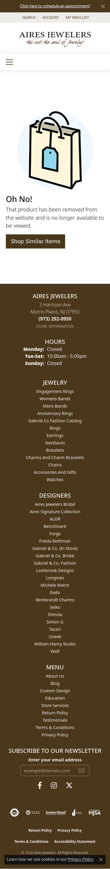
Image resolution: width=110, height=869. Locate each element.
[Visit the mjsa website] (94, 812)
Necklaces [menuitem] (55, 443)
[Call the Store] (55, 319)
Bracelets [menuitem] (55, 450)
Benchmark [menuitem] (55, 526)
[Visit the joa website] (77, 812)
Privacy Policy (55, 735)
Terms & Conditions (54, 727)
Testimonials (55, 720)
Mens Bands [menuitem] (55, 406)
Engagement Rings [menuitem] (55, 391)
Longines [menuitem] (55, 578)
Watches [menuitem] (55, 479)
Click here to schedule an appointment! (55, 6)
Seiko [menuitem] (55, 607)
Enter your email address (55, 760)
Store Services (55, 705)
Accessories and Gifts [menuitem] (55, 472)
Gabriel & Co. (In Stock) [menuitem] (55, 548)
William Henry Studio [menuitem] (55, 644)
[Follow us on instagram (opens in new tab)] (54, 785)
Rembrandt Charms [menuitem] (54, 600)
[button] (28, 17)
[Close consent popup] (101, 859)
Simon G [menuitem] (55, 622)
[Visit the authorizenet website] (14, 812)
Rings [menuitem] (55, 428)
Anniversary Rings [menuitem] (55, 413)
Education (55, 698)
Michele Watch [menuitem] (54, 585)
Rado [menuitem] (55, 592)
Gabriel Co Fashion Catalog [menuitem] (55, 420)
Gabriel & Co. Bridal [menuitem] (55, 555)
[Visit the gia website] (33, 812)
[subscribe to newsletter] (81, 770)
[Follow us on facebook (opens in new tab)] (40, 785)
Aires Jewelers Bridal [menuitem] (55, 504)
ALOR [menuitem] (55, 519)
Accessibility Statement (74, 841)
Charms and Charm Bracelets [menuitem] (55, 457)
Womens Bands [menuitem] (55, 398)
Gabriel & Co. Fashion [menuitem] (55, 563)
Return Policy (55, 712)
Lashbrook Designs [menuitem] (55, 570)
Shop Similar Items (35, 241)
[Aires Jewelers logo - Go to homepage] (55, 38)
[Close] (102, 6)
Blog (55, 683)
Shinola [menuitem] (55, 614)
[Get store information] (55, 326)
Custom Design (55, 690)
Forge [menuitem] (55, 533)
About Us (55, 676)
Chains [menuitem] (55, 465)
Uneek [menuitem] (55, 636)
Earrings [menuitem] (55, 435)
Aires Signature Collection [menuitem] (55, 511)
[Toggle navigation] (9, 62)
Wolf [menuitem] (54, 651)
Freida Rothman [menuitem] (55, 541)
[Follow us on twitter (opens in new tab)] (69, 785)
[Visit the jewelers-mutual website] (56, 812)
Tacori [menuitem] (55, 629)
